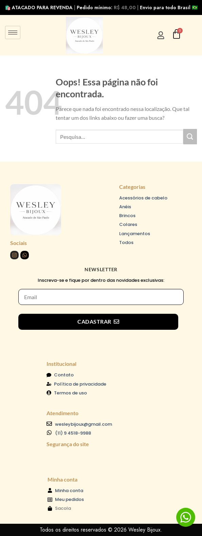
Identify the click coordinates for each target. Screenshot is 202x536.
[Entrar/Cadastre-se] (161, 35)
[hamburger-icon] (12, 32)
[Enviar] (190, 136)
